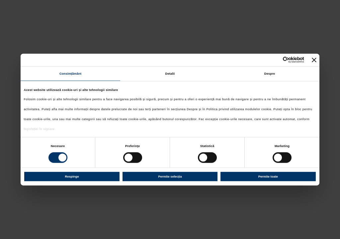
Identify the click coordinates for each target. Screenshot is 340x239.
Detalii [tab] (170, 73)
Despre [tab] (269, 73)
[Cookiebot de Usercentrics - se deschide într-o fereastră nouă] (275, 60)
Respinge (72, 176)
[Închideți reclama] (314, 59)
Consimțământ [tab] (70, 73)
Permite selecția (170, 176)
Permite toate (268, 176)
